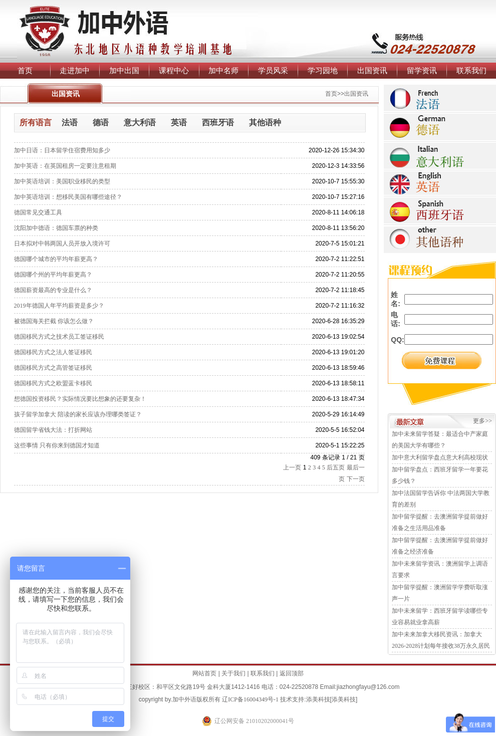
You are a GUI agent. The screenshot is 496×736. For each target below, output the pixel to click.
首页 (25, 70)
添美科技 (318, 699)
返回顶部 (292, 673)
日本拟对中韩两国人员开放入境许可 (62, 243)
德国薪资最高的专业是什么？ (53, 290)
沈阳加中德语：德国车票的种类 (56, 227)
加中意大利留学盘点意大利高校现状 (440, 457)
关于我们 (233, 673)
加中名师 (223, 70)
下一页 (356, 478)
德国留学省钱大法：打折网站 (53, 429)
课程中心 (174, 70)
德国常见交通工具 (38, 212)
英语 (179, 122)
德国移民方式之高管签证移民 (53, 367)
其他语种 (265, 122)
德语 (101, 122)
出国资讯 (372, 70)
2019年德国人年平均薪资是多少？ (59, 305)
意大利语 (140, 122)
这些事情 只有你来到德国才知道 (57, 445)
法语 (70, 122)
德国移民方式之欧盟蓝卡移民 (53, 383)
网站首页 (204, 673)
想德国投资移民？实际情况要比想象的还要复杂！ (80, 398)
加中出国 (124, 70)
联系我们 (471, 70)
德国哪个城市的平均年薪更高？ (56, 259)
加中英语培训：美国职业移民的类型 (62, 181)
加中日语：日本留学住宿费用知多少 (62, 150)
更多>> (482, 420)
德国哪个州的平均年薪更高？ (53, 274)
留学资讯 (422, 70)
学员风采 (273, 70)
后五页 (336, 467)
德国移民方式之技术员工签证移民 (59, 336)
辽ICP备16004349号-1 (250, 699)
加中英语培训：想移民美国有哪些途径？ (68, 196)
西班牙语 (218, 122)
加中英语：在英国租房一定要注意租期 (65, 165)
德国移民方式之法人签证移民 (53, 352)
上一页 (292, 467)
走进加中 (75, 70)
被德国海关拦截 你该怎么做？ (54, 321)
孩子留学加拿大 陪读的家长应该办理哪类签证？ (78, 414)
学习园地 (323, 70)
